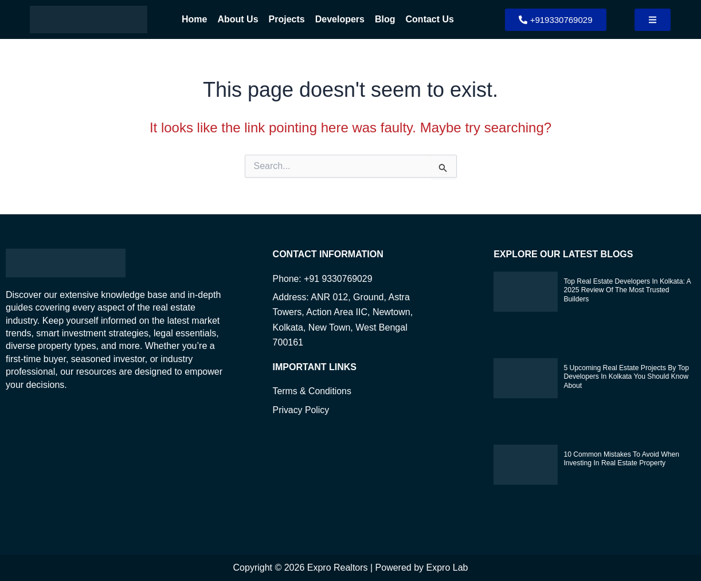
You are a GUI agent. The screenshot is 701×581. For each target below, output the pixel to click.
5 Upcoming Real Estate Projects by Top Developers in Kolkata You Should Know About (625, 377)
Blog (385, 19)
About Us (237, 19)
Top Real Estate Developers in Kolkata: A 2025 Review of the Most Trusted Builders (626, 290)
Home (194, 19)
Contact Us (430, 19)
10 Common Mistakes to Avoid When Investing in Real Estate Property (620, 459)
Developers (340, 19)
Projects (287, 19)
